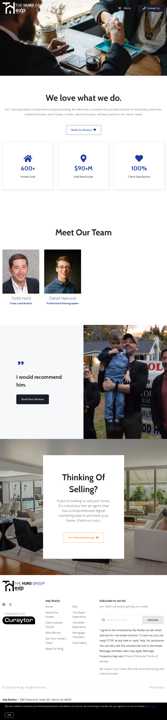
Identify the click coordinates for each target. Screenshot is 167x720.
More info (150, 706)
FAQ (74, 606)
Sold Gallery (79, 643)
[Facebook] (3, 604)
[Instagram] (10, 604)
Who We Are (53, 632)
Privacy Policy (157, 687)
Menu (125, 8)
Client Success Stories (77, 12)
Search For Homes (84, 4)
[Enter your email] (124, 620)
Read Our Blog (54, 648)
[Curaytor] (18, 623)
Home (62, 4)
